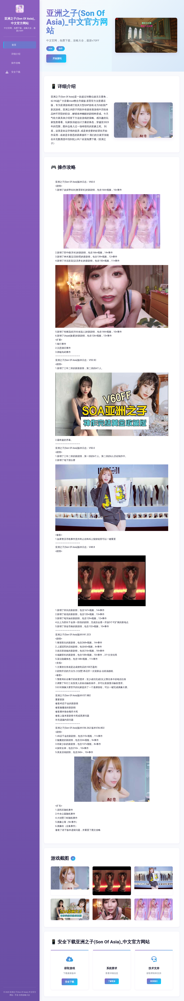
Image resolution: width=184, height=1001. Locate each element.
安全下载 (69, 981)
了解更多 (111, 981)
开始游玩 (57, 58)
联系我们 (154, 981)
